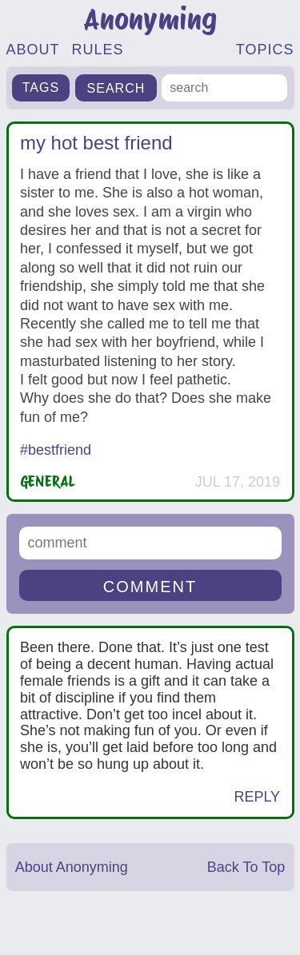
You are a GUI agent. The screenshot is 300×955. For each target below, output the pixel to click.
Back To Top (246, 867)
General (47, 481)
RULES (98, 50)
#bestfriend (55, 450)
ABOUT (33, 50)
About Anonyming (71, 867)
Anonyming (150, 20)
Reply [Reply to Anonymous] (257, 797)
